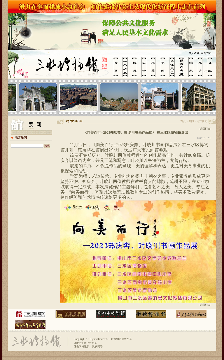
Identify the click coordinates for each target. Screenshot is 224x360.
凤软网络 (97, 346)
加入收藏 (194, 53)
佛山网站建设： (83, 346)
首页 (183, 121)
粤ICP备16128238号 (85, 343)
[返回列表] (205, 128)
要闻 (191, 121)
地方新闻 (21, 137)
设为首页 (206, 53)
